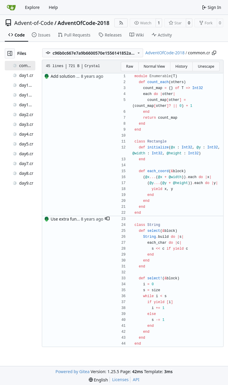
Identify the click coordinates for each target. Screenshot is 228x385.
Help (53, 7)
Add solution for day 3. (72, 76)
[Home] (11, 7)
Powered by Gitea (73, 371)
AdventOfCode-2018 (84, 23)
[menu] (98, 380)
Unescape (206, 66)
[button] (107, 219)
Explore (32, 7)
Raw (129, 66)
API (136, 379)
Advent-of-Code (33, 23)
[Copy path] (214, 53)
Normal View (154, 66)
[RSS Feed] (121, 22)
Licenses (120, 379)
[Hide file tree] (10, 53)
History (181, 66)
